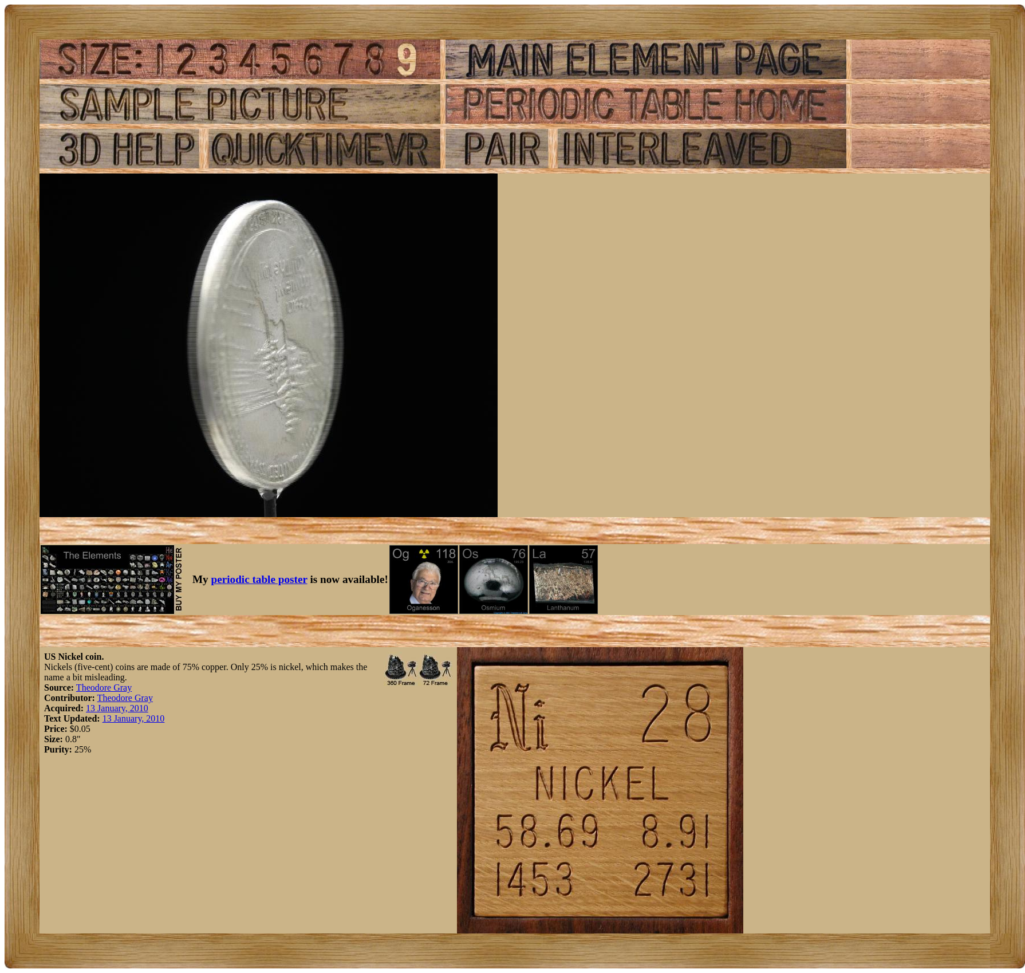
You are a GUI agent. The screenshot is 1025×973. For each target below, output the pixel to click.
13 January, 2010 (117, 708)
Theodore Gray (104, 687)
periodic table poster (259, 579)
